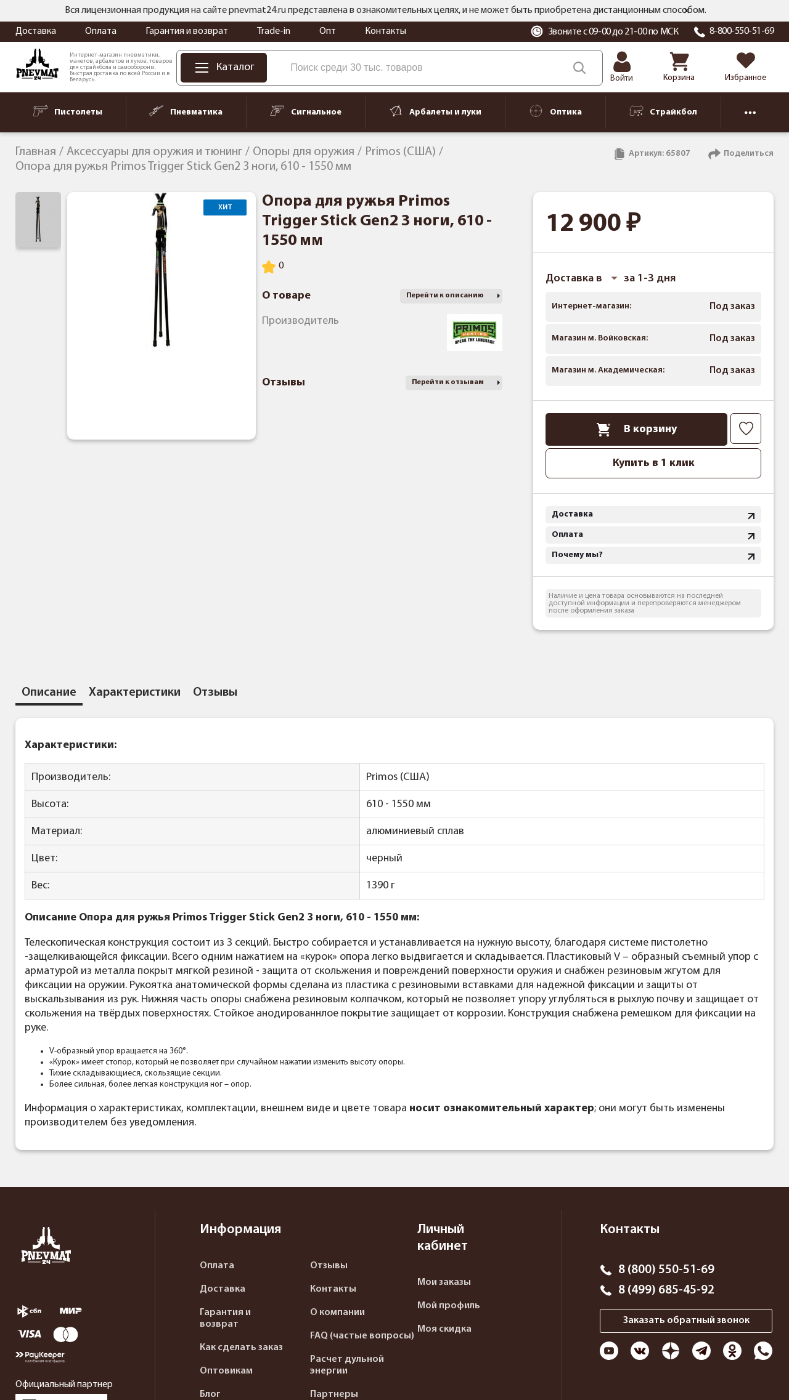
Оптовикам (226, 1371)
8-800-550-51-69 (741, 31)
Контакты (385, 31)
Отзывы (329, 1266)
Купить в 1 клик (654, 463)
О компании (337, 1313)
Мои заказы (444, 1282)
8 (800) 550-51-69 (666, 1270)
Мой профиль (448, 1306)
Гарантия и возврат (186, 31)
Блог (210, 1394)
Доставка (35, 31)
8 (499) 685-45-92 (666, 1290)
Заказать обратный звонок (686, 1321)
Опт (327, 31)
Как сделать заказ (241, 1348)
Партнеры (334, 1394)
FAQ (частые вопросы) (362, 1336)
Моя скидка (444, 1329)
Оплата (101, 31)
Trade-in (273, 31)
